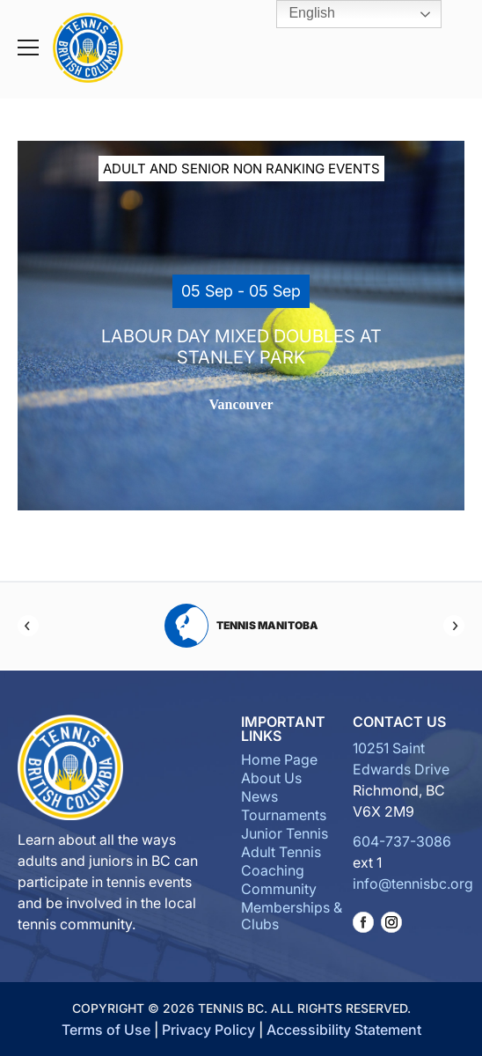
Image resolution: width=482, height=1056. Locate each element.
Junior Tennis (284, 833)
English (299, 14)
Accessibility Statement (344, 1029)
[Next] (453, 625)
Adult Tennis (281, 852)
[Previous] (28, 625)
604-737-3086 (402, 841)
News (259, 796)
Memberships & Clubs (291, 915)
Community (279, 889)
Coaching (272, 870)
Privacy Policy (208, 1029)
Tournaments (283, 815)
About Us (271, 778)
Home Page (279, 759)
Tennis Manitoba (241, 626)
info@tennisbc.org (413, 883)
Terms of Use (106, 1029)
